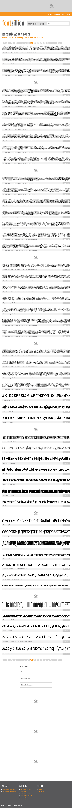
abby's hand (6, 654)
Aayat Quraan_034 (8, 269)
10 (19, 43)
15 (35, 43)
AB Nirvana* (6, 506)
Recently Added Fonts (9, 790)
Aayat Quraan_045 (8, 389)
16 (38, 43)
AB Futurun (6, 484)
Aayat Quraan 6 (7, 183)
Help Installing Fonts (26, 796)
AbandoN (5, 549)
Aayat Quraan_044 (8, 378)
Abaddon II (6, 536)
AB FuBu (5, 474)
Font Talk (57, 14)
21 (53, 43)
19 (47, 43)
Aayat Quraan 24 (7, 53)
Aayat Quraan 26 (7, 75)
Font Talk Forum (25, 794)
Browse (31, 23)
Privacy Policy (24, 800)
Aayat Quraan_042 (8, 356)
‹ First (5, 43)
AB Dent (5, 422)
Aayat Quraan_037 (8, 303)
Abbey (4, 630)
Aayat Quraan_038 (8, 314)
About (50, 14)
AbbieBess (5, 641)
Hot (36, 23)
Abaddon (5, 525)
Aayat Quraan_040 (8, 325)
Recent (42, 23)
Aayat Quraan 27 (7, 95)
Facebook (41, 792)
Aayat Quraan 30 (7, 141)
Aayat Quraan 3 (7, 129)
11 (22, 43)
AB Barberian (6, 400)
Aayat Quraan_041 (8, 336)
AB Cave (5, 411)
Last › (60, 43)
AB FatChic (6, 463)
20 (50, 43)
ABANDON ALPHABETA (9, 568)
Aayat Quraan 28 (7, 106)
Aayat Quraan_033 (8, 250)
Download (66, 53)
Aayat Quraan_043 (8, 367)
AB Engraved (6, 441)
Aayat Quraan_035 (8, 281)
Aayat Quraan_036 (8, 292)
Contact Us (24, 798)
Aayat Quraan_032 (8, 239)
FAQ (63, 14)
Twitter (40, 790)
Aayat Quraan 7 (7, 194)
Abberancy (6, 620)
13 (29, 43)
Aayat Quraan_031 (8, 228)
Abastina (5, 610)
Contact (68, 14)
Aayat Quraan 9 (7, 217)
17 (41, 43)
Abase (4, 589)
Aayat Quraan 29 (7, 118)
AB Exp (5, 452)
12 (25, 43)
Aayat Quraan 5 (7, 163)
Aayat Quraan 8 (7, 206)
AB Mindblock (6, 495)
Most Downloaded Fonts (9, 792)
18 (44, 43)
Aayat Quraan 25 (7, 64)
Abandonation (6, 580)
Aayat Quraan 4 (7, 152)
